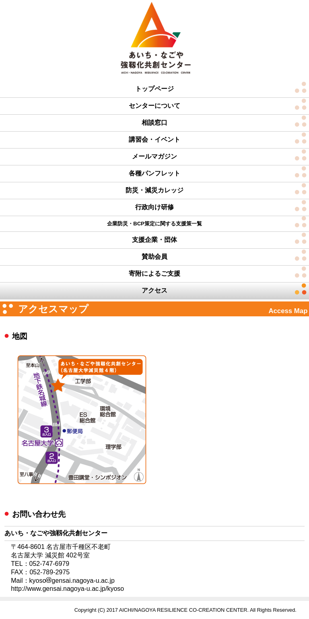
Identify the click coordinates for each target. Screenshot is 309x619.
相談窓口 (154, 122)
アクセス (154, 290)
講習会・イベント (154, 139)
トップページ (154, 88)
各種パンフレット (154, 173)
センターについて (154, 105)
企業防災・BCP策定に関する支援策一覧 (154, 224)
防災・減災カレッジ (154, 190)
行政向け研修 (154, 207)
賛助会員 (154, 256)
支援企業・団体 (154, 239)
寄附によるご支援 (154, 273)
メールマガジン (154, 156)
